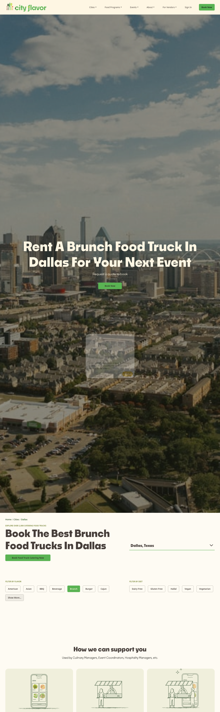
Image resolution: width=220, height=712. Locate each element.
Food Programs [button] (112, 7)
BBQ (42, 588)
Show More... (14, 597)
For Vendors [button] (169, 7)
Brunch (73, 588)
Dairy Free (137, 588)
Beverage (57, 588)
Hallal (174, 588)
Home (8, 519)
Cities (16, 519)
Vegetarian (205, 588)
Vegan (188, 588)
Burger (89, 588)
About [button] (150, 7)
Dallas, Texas (142, 545)
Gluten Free (156, 588)
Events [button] (133, 7)
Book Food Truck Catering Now (28, 557)
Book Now (207, 7)
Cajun (104, 588)
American (13, 588)
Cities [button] (92, 7)
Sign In (188, 7)
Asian (29, 588)
